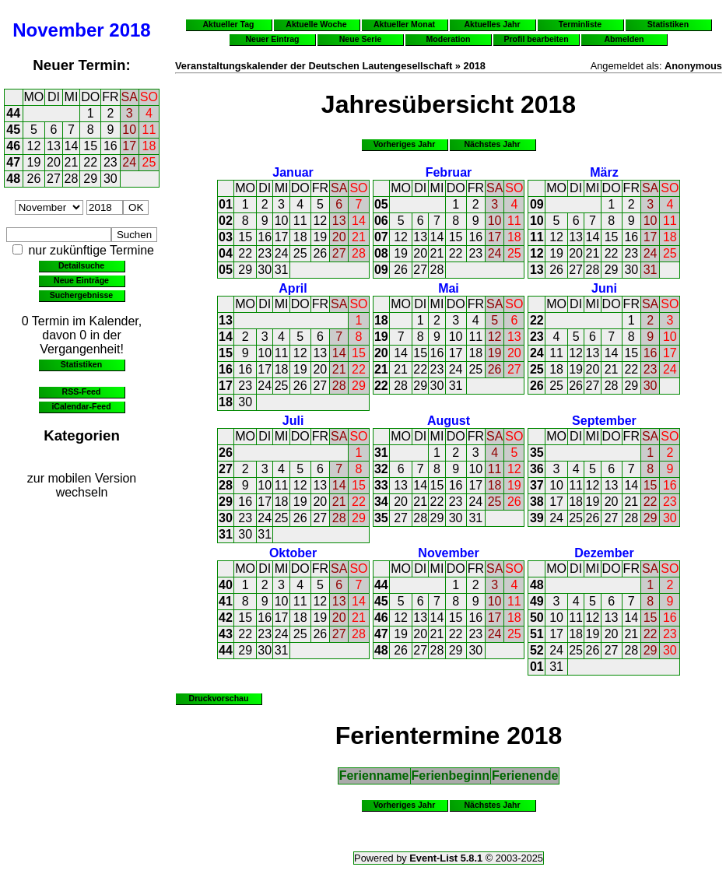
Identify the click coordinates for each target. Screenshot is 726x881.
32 (381, 469)
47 (13, 162)
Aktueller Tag (228, 24)
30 (110, 178)
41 (226, 601)
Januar (292, 172)
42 (226, 617)
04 (226, 253)
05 (226, 269)
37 (537, 485)
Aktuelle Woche (316, 24)
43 (226, 634)
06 (381, 220)
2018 (129, 29)
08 (381, 253)
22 (90, 162)
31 (282, 269)
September (604, 420)
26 (34, 178)
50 (537, 617)
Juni (604, 288)
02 (226, 220)
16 (110, 146)
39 (537, 518)
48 (13, 178)
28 (72, 178)
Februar (449, 172)
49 (537, 601)
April (293, 288)
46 (13, 146)
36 (537, 469)
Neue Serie (360, 39)
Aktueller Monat (404, 24)
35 (381, 518)
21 (72, 162)
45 (13, 129)
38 (537, 501)
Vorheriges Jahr (405, 144)
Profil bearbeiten (535, 39)
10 (129, 129)
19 (34, 162)
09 (381, 269)
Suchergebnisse (81, 295)
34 (381, 501)
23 (110, 162)
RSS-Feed (81, 391)
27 (54, 178)
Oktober (293, 553)
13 (54, 146)
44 (13, 113)
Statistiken (81, 364)
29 (90, 178)
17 (129, 146)
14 (72, 146)
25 (149, 162)
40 (226, 584)
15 (90, 146)
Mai (448, 288)
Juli (293, 420)
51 (537, 634)
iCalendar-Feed (80, 406)
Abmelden (624, 39)
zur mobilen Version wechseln (82, 485)
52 (537, 650)
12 (34, 146)
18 (149, 146)
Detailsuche (81, 265)
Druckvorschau (219, 698)
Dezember (603, 553)
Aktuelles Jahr (492, 24)
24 (129, 162)
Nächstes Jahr (492, 144)
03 (226, 237)
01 (226, 204)
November (57, 29)
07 (381, 237)
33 (381, 485)
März (604, 172)
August (448, 420)
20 (54, 162)
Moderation (448, 39)
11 (149, 129)
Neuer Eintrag (272, 39)
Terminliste (580, 24)
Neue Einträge (81, 280)
